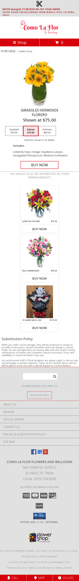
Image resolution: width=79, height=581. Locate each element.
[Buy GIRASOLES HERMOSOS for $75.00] (39, 165)
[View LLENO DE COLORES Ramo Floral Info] (39, 203)
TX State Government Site (53, 562)
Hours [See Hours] (66, 578)
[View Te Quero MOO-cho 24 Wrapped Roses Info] (39, 301)
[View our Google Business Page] (39, 453)
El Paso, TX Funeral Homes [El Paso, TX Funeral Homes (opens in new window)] (18, 550)
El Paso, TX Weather (22, 562)
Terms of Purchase (40, 567)
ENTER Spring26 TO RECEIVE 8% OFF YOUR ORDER (40, 9)
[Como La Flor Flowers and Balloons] (39, 33)
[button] (39, 516)
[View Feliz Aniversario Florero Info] (39, 252)
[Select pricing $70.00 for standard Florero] (14, 131)
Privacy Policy (16, 567)
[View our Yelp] (45, 453)
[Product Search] (40, 376)
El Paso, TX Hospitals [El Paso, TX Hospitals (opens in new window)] (51, 550)
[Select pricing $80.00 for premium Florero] (47, 131)
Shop (19, 42)
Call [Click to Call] (13, 578)
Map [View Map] (39, 578)
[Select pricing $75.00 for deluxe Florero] (31, 131)
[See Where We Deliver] (39, 395)
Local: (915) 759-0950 (39, 479)
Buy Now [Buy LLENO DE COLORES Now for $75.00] (39, 229)
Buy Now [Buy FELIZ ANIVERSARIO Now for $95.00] (39, 278)
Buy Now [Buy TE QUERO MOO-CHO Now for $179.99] (39, 328)
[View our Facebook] (33, 453)
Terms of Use (63, 567)
